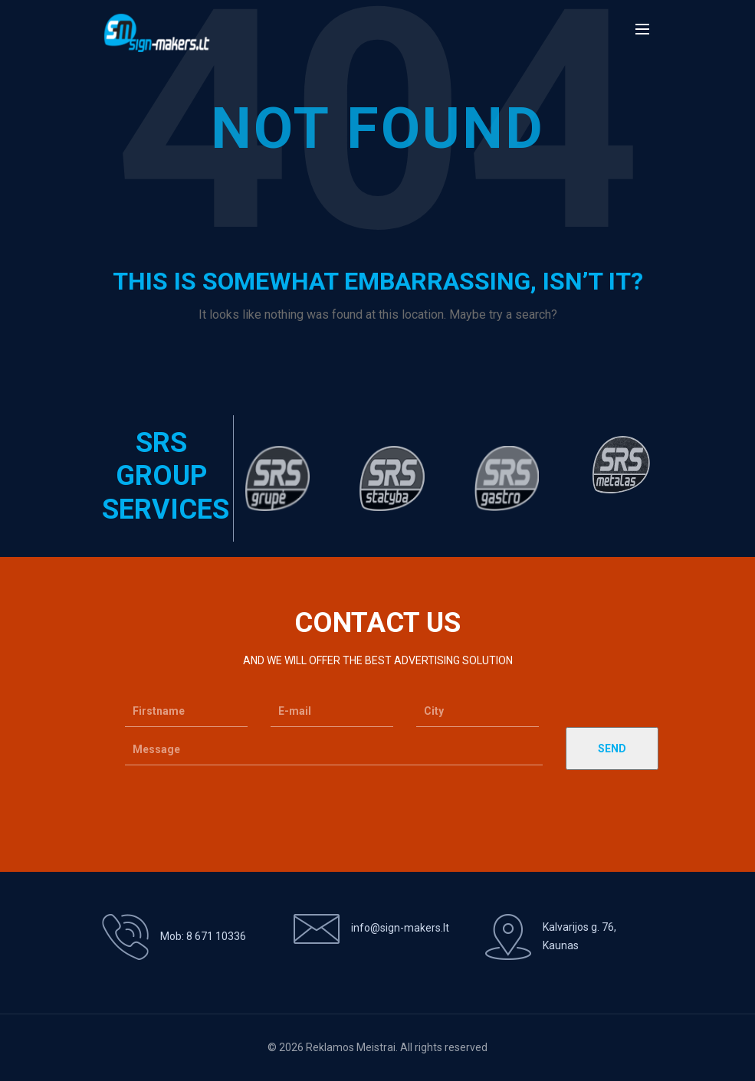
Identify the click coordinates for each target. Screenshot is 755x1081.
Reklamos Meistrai (351, 1047)
